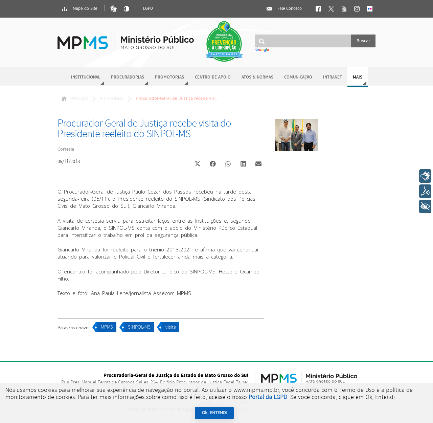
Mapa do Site (79, 8)
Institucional (85, 77)
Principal (75, 98)
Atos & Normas (257, 77)
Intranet (332, 77)
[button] (197, 165)
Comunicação (298, 77)
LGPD (148, 8)
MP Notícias (111, 98)
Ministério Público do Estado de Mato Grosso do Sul (126, 38)
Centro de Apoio (213, 77)
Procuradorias (127, 77)
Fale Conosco (284, 8)
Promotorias (169, 77)
